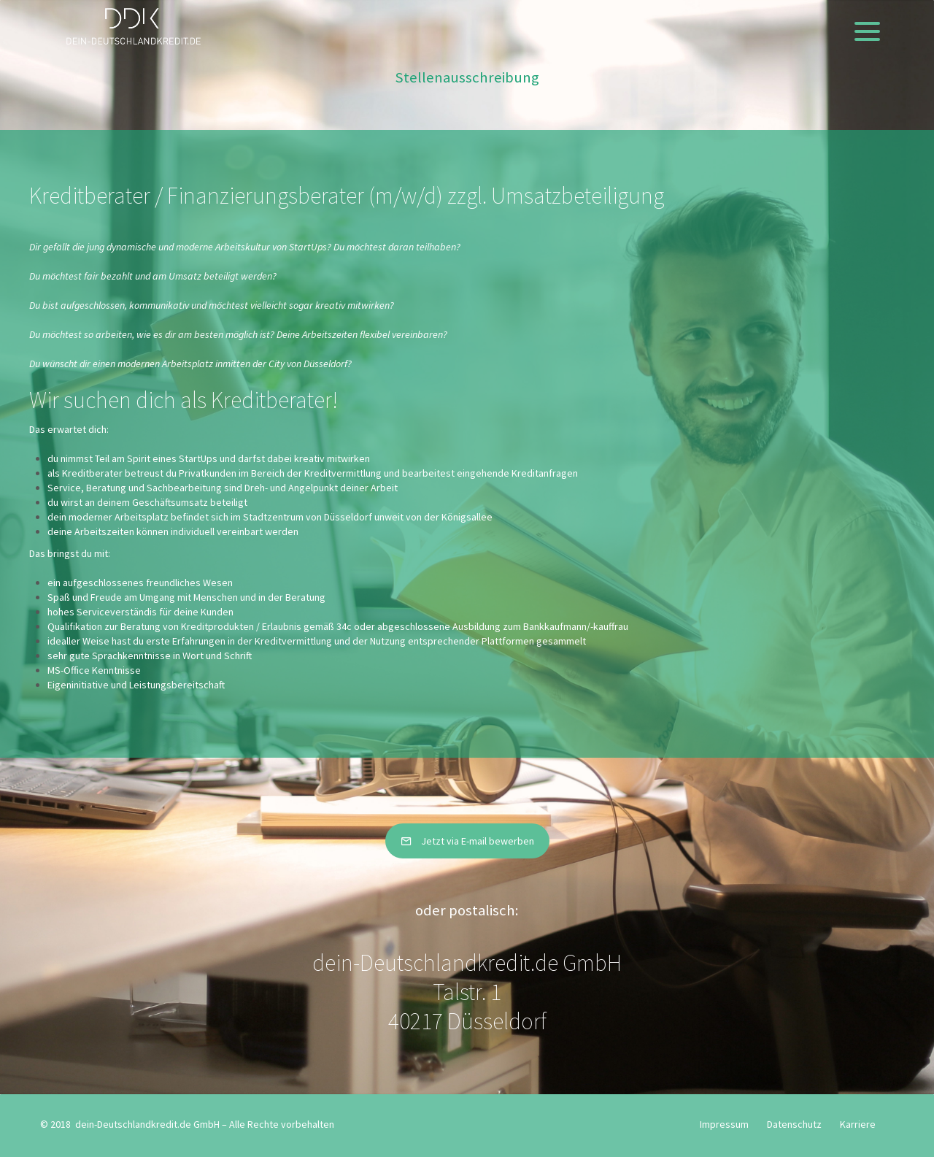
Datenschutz (794, 1124)
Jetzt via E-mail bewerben (467, 840)
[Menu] (867, 31)
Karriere (858, 1124)
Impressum (724, 1124)
